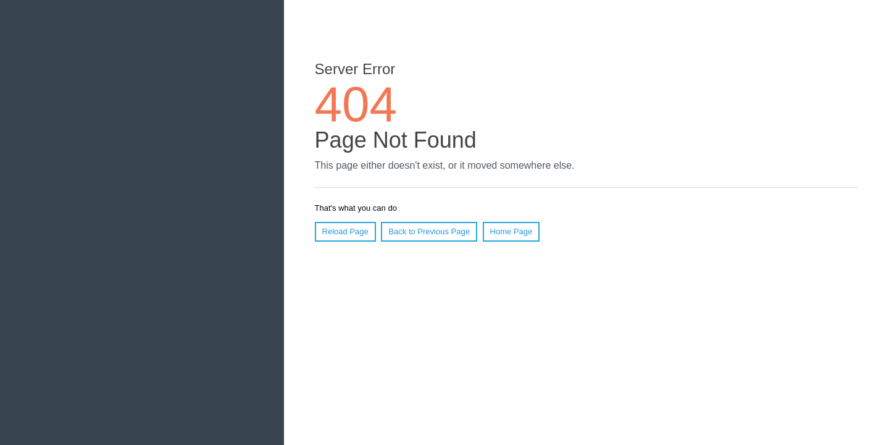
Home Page (511, 231)
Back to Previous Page (429, 231)
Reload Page (345, 231)
